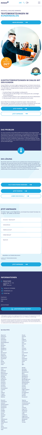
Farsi (23, 347)
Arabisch (3, 339)
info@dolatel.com (7, 292)
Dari (2, 361)
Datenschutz (4, 300)
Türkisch (24, 408)
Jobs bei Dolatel (5, 305)
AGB (2, 302)
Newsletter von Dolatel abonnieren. (11, 256)
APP (20, 2)
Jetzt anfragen (19, 117)
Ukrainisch (24, 411)
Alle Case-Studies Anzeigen (19, 185)
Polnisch (24, 392)
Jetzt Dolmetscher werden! (21, 310)
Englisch (24, 340)
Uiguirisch (24, 410)
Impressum (4, 298)
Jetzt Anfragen (19, 265)
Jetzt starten (20, 112)
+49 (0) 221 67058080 (8, 289)
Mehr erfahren (19, 22)
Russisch (3, 401)
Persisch (24, 389)
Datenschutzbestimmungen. (12, 258)
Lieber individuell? (20, 199)
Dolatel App (5, 294)
